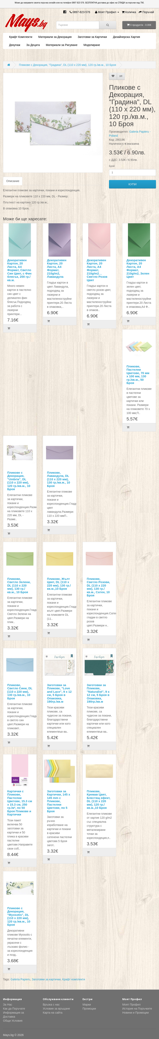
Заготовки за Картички (92, 36)
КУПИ (133, 184)
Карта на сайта (52, 1012)
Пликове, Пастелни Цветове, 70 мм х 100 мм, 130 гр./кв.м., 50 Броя (138, 375)
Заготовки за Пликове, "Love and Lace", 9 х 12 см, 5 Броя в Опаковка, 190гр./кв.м (59, 693)
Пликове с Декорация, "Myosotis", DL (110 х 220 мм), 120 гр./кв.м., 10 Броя (18, 916)
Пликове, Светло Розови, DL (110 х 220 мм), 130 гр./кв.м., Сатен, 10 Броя (98, 587)
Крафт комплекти (73, 979)
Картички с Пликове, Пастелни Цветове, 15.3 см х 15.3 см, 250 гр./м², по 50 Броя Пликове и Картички (19, 802)
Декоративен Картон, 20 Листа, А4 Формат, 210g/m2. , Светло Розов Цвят (97, 270)
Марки (87, 1004)
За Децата (33, 45)
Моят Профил (131, 1004)
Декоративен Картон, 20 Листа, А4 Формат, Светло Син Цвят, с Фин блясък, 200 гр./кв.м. (19, 270)
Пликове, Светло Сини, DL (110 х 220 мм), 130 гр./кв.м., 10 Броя (19, 691)
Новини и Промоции (135, 1012)
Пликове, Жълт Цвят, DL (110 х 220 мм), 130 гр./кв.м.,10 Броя (59, 584)
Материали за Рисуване (61, 45)
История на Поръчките (137, 1008)
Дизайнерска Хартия (126, 36)
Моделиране (92, 45)
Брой (112, 166)
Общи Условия (12, 1020)
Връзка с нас (51, 1004)
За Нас (7, 1004)
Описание (12, 181)
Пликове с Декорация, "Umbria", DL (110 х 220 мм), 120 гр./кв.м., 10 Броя (18, 481)
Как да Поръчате (14, 1008)
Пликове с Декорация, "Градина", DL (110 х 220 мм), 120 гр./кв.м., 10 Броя (67, 65)
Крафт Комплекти (20, 36)
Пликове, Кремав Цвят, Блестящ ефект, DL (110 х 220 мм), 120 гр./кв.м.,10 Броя (98, 799)
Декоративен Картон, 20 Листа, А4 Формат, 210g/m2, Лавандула (56, 268)
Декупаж (14, 45)
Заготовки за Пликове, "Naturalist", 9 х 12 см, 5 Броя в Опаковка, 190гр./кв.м (98, 693)
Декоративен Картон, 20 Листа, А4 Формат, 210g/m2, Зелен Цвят (138, 268)
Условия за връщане (56, 1008)
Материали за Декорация (55, 36)
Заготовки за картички (46, 979)
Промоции (89, 1008)
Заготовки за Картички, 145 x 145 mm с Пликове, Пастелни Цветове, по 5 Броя (58, 801)
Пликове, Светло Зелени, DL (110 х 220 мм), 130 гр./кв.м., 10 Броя (19, 585)
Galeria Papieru (20, 979)
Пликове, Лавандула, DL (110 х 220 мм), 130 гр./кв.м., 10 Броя (58, 479)
